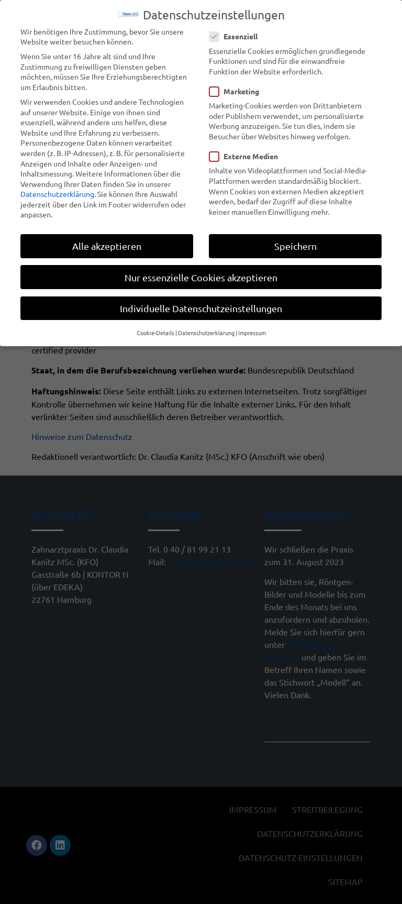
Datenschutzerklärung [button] (206, 330)
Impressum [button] (252, 330)
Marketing (237, 89)
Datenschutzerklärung (57, 191)
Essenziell (236, 34)
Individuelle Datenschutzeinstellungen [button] (201, 305)
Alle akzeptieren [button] (106, 243)
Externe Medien (247, 154)
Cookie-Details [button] (155, 330)
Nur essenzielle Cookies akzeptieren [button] (201, 274)
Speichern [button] (295, 243)
